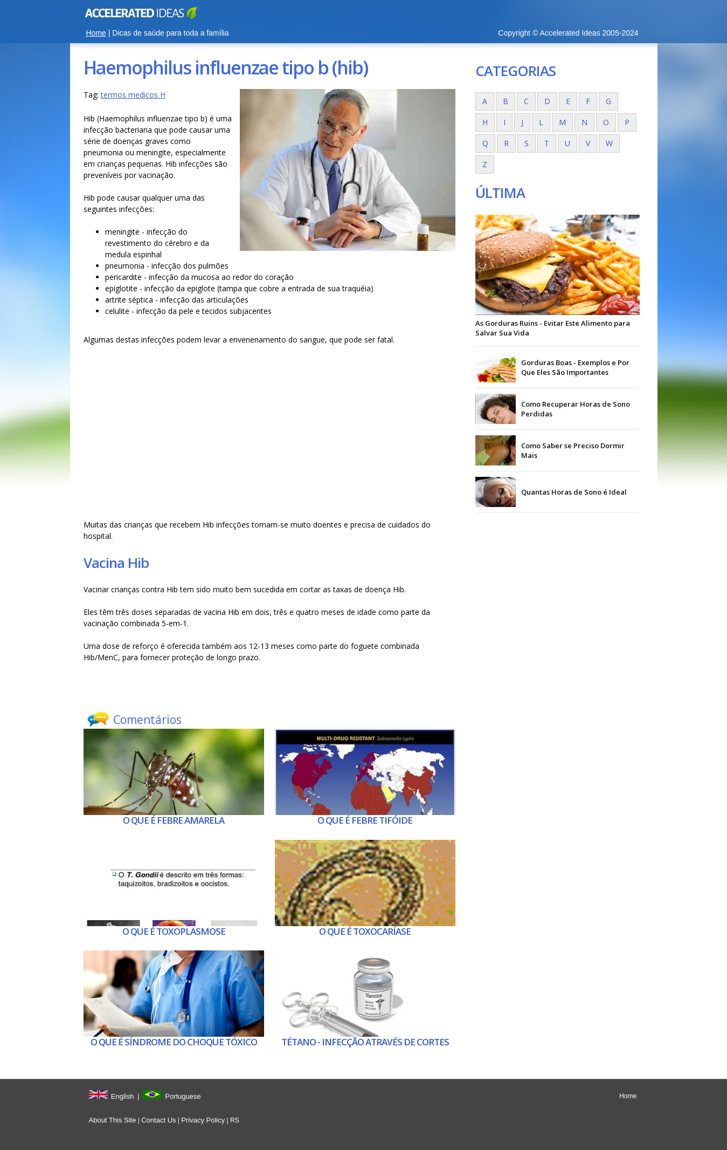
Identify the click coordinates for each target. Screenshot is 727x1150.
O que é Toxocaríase (365, 931)
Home (96, 33)
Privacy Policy (203, 1120)
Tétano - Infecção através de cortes (365, 1042)
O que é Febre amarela (173, 820)
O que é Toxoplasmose (173, 931)
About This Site (112, 1120)
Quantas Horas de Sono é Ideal (574, 492)
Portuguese (183, 1096)
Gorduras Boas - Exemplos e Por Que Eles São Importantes (575, 367)
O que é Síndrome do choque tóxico (174, 1042)
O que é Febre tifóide (364, 820)
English (122, 1096)
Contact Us (158, 1120)
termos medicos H (133, 95)
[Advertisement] (269, 432)
